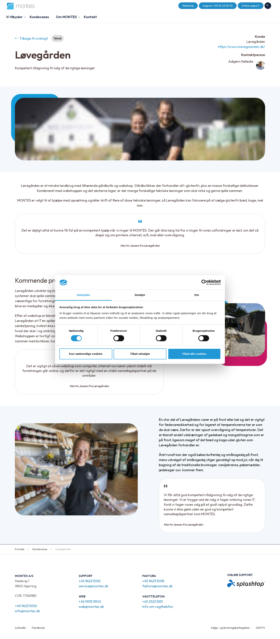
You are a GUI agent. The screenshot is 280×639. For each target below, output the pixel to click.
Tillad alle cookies (194, 353)
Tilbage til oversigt (31, 38)
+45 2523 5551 (152, 601)
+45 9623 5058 (153, 581)
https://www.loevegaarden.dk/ (241, 47)
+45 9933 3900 (90, 601)
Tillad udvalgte (140, 353)
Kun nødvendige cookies (86, 353)
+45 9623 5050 (26, 606)
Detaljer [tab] (140, 294)
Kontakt (90, 17)
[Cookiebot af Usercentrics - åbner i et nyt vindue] (204, 282)
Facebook (38, 628)
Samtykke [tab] (83, 294)
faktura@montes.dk (157, 586)
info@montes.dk (27, 611)
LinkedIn (20, 628)
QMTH (260, 628)
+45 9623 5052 (90, 581)
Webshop (188, 6)
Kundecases (39, 17)
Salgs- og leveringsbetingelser (230, 628)
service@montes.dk (93, 586)
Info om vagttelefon (157, 606)
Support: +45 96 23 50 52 (217, 6)
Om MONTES (66, 17)
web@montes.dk (91, 606)
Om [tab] (196, 294)
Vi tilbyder (14, 17)
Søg (268, 6)
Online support (250, 6)
